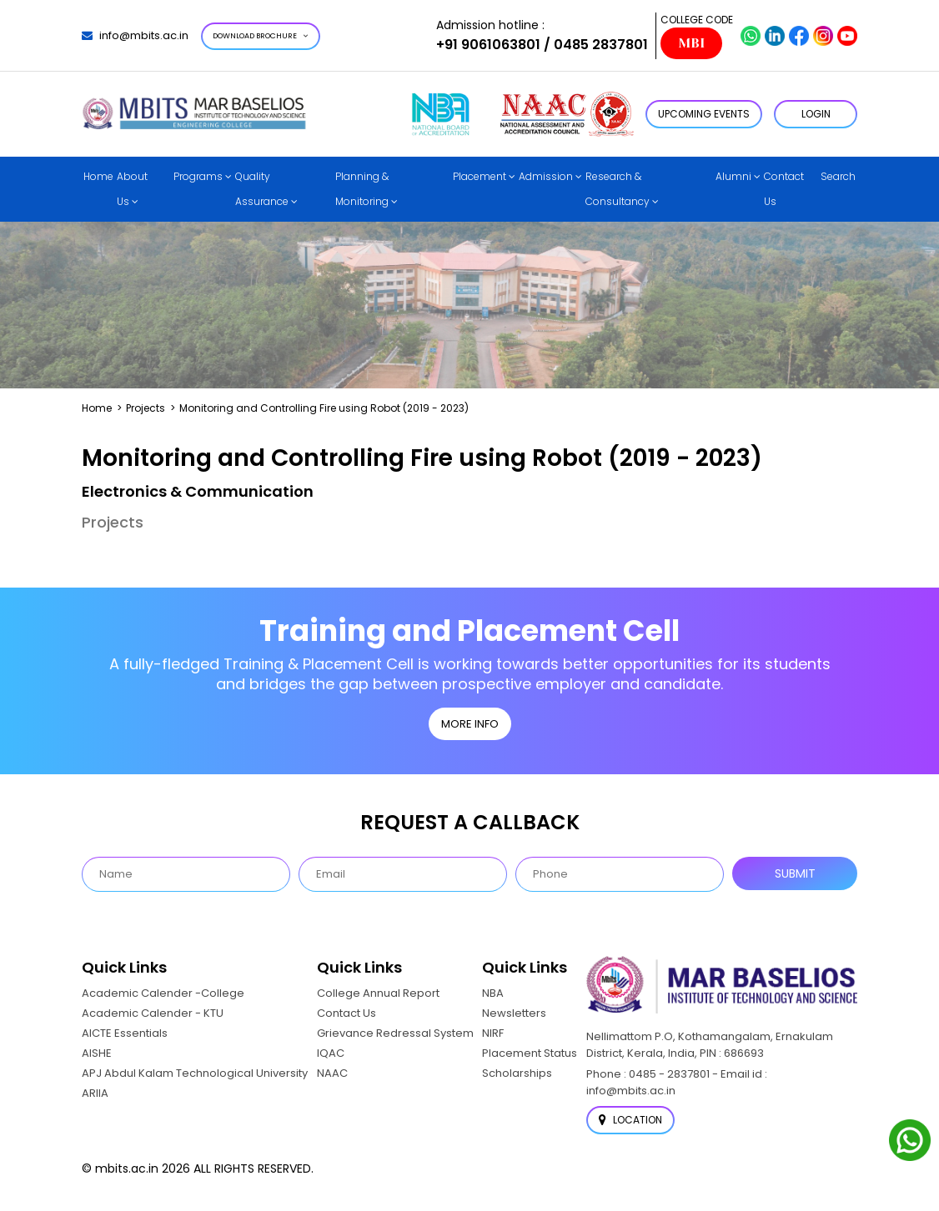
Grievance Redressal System (395, 1033)
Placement (479, 176)
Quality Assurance (262, 188)
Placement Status (529, 1053)
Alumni (733, 176)
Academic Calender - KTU (152, 1013)
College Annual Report (378, 993)
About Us (132, 188)
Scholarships (517, 1073)
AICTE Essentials (125, 1033)
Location (630, 1120)
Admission (546, 176)
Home (98, 176)
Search (838, 176)
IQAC (330, 1053)
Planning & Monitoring (362, 188)
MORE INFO (470, 724)
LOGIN (816, 114)
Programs (198, 176)
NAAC (332, 1073)
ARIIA (95, 1093)
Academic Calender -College (163, 993)
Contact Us (784, 188)
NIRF (493, 1033)
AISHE (97, 1053)
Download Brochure (261, 36)
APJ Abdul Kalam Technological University (195, 1073)
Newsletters (514, 1013)
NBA (493, 993)
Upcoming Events (704, 114)
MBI (691, 43)
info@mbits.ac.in (135, 35)
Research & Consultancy (617, 188)
